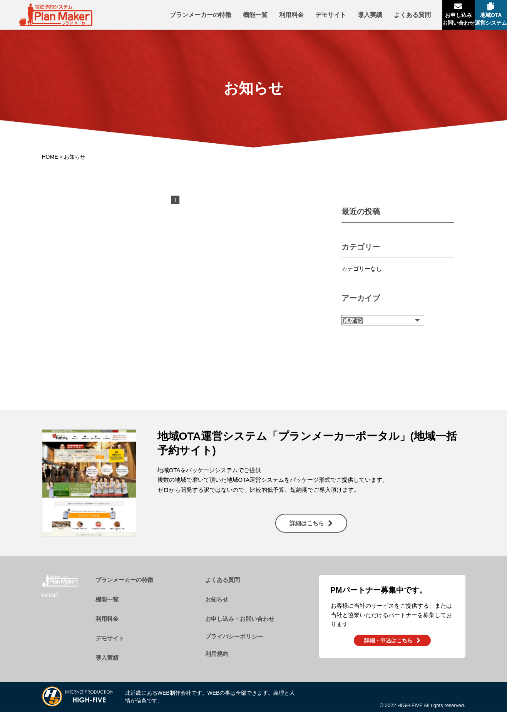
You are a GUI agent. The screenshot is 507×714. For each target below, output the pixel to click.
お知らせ (216, 602)
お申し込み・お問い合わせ (239, 621)
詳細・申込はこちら (388, 643)
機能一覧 (223, 16)
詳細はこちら (306, 526)
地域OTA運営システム (483, 21)
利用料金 (260, 16)
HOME (50, 160)
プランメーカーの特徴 (169, 16)
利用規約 (216, 657)
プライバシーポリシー (234, 639)
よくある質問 (380, 16)
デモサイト (299, 16)
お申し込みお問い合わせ (435, 21)
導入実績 (338, 16)
